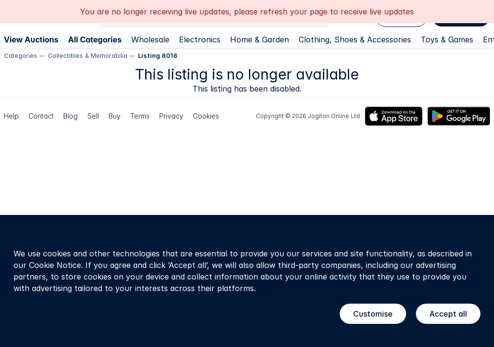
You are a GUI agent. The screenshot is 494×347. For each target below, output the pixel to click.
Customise (373, 314)
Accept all (448, 314)
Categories (20, 55)
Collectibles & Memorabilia (87, 55)
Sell (93, 116)
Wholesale (150, 39)
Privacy (171, 116)
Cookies (206, 116)
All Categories (95, 39)
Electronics (199, 39)
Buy (115, 116)
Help (11, 116)
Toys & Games (447, 39)
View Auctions (31, 39)
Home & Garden (259, 39)
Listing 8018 (158, 55)
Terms (140, 116)
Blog (70, 116)
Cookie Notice (55, 265)
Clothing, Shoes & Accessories (355, 39)
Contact (41, 116)
